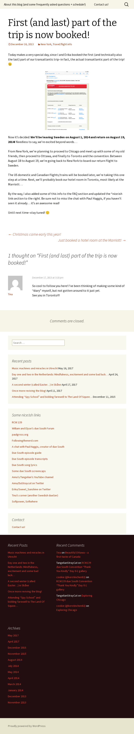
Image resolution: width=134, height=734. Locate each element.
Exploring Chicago (66, 610)
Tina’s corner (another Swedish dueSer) (35, 495)
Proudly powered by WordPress (27, 726)
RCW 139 (17, 422)
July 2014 (13, 666)
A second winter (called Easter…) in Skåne (36, 384)
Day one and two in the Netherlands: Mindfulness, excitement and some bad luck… (60, 374)
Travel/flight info (62, 44)
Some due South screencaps (29, 471)
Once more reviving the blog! (29, 390)
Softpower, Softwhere (25, 501)
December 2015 (17, 647)
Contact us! (101, 4)
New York (46, 44)
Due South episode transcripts (30, 459)
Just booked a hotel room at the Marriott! (92, 240)
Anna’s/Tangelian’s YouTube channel (32, 477)
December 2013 (17, 696)
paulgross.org (20, 434)
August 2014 (15, 660)
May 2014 (13, 672)
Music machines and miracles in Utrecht (35, 368)
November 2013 (17, 702)
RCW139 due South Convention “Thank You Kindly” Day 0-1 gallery (73, 567)
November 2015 (17, 653)
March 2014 (14, 684)
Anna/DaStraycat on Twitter (28, 483)
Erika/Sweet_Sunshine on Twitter (31, 489)
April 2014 (13, 678)
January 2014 (15, 690)
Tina (58, 552)
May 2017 (13, 635)
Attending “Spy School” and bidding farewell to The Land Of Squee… (52, 397)
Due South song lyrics (24, 465)
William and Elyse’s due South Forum (33, 428)
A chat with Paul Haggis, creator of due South (38, 446)
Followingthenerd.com (25, 440)
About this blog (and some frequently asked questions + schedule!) (45, 4)
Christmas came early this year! (34, 234)
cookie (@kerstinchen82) (70, 577)
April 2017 (13, 641)
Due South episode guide (26, 453)
